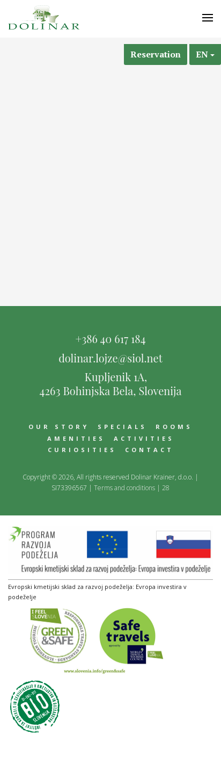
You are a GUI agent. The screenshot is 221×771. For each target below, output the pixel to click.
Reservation (155, 54)
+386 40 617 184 (110, 338)
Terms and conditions (124, 487)
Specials (122, 427)
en (205, 54)
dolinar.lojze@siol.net (110, 358)
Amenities (76, 438)
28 (166, 487)
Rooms (174, 427)
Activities (144, 438)
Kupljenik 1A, (110, 382)
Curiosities (82, 450)
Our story (58, 427)
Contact (149, 450)
